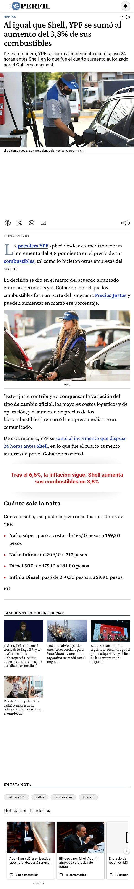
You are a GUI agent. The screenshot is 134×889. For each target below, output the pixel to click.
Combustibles (63, 797)
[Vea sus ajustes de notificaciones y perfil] (125, 5)
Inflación (88, 797)
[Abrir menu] (7, 6)
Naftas (39, 797)
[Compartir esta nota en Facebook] (8, 223)
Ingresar (113, 5)
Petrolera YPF (16, 797)
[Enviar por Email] (43, 223)
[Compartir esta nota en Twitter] (20, 223)
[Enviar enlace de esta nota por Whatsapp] (31, 223)
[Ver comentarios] (125, 17)
